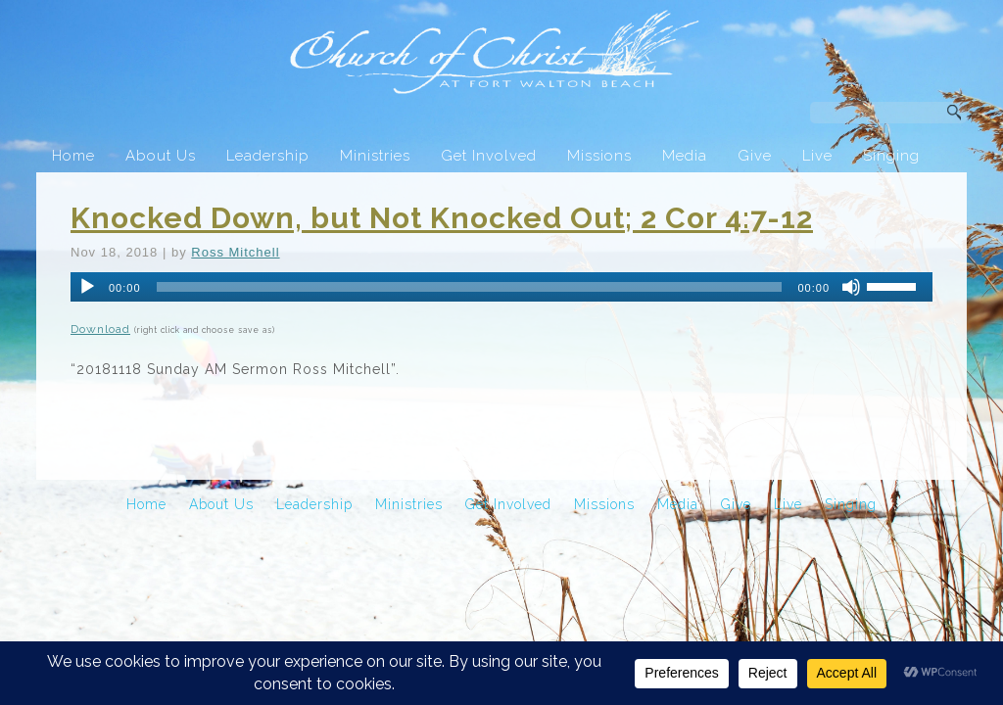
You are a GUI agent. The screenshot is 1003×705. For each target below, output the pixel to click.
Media (684, 155)
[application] (501, 287)
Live (817, 155)
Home (73, 155)
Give (755, 155)
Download (100, 329)
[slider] (470, 287)
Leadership (268, 155)
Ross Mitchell (235, 252)
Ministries (375, 155)
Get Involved (489, 155)
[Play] (87, 287)
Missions (599, 155)
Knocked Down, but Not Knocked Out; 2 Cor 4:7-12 (442, 218)
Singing (891, 155)
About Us (160, 155)
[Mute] (851, 287)
